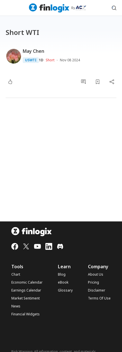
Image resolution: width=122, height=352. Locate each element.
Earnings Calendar (26, 290)
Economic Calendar (27, 282)
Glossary (65, 290)
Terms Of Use (99, 298)
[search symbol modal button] (114, 8)
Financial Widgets (25, 314)
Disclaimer (96, 290)
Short (50, 60)
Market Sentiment (25, 298)
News (15, 306)
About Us (95, 274)
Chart (15, 274)
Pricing (93, 282)
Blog (62, 274)
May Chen (33, 51)
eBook (63, 282)
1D (41, 60)
